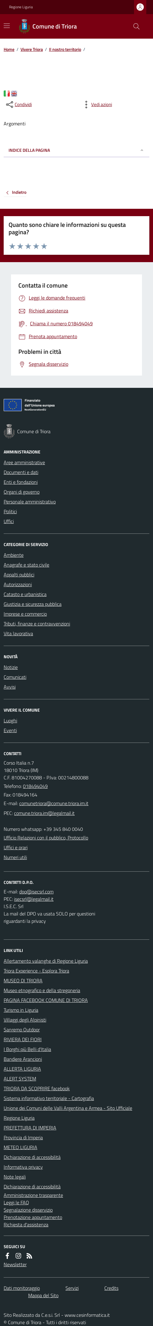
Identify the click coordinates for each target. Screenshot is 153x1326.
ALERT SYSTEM (20, 1078)
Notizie (11, 667)
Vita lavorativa (18, 633)
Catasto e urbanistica (25, 594)
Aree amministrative (24, 462)
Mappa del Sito (43, 1295)
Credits (111, 1288)
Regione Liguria (21, 7)
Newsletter (15, 1264)
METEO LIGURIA (20, 1147)
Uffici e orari (16, 847)
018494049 (35, 786)
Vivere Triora (32, 49)
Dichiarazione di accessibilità (32, 1157)
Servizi (72, 1288)
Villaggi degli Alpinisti (25, 1019)
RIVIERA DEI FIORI (23, 1039)
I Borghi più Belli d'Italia (27, 1049)
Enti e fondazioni (21, 482)
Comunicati (15, 677)
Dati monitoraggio (22, 1288)
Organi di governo (21, 491)
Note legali (15, 1176)
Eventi (10, 730)
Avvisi (10, 686)
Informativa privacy (23, 1167)
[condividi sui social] (18, 104)
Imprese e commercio (25, 613)
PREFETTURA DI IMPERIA (30, 1127)
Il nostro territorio (65, 49)
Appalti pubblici (19, 574)
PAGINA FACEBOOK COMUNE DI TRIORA (46, 1000)
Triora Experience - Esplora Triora (36, 970)
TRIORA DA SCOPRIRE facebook (37, 1088)
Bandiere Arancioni (23, 1059)
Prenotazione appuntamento (33, 1217)
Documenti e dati (21, 472)
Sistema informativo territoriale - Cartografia (49, 1098)
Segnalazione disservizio (28, 1209)
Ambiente (14, 555)
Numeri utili (15, 857)
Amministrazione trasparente (33, 1195)
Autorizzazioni (18, 584)
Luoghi (10, 720)
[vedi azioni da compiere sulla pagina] (96, 104)
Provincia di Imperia (23, 1137)
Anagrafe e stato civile (26, 564)
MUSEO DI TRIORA (23, 980)
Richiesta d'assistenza (26, 1224)
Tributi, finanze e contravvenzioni (37, 623)
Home (9, 49)
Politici (10, 511)
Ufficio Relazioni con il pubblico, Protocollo (46, 837)
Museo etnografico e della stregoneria (42, 990)
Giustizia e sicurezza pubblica (33, 604)
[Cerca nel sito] (134, 26)
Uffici (9, 521)
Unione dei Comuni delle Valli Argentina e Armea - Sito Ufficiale (68, 1108)
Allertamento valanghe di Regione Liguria (46, 961)
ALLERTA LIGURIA (22, 1068)
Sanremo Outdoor (22, 1029)
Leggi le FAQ (16, 1202)
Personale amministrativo (30, 501)
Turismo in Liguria (21, 1010)
